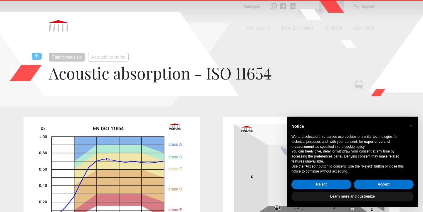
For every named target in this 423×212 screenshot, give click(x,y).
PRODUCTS (258, 28)
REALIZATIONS (297, 28)
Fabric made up (66, 57)
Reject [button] (321, 184)
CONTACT (363, 28)
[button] (410, 126)
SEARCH (333, 28)
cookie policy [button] (355, 147)
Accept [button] (384, 184)
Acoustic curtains (108, 57)
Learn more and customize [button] (352, 196)
